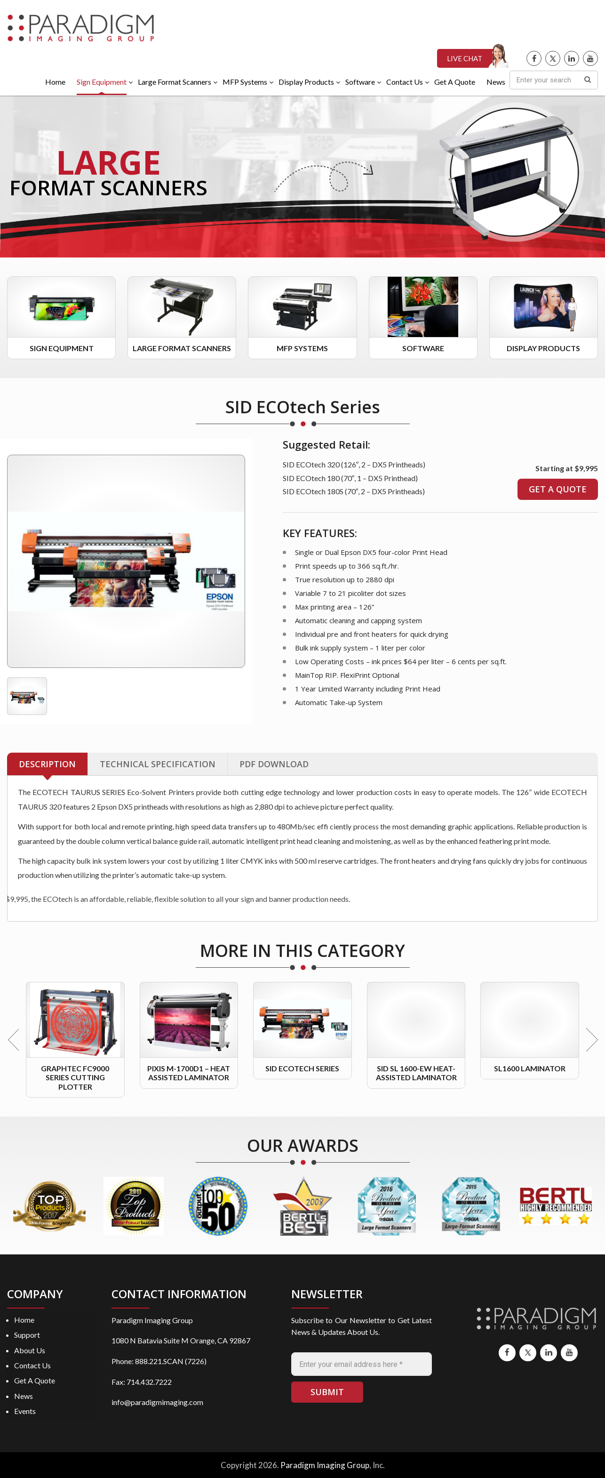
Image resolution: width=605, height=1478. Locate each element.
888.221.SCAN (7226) (171, 1361)
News (23, 1395)
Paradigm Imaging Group (324, 1465)
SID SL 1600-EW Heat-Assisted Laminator (416, 1073)
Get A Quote (34, 1380)
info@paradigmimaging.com (157, 1402)
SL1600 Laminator (529, 1068)
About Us (29, 1350)
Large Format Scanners (182, 348)
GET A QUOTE (558, 489)
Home (24, 1319)
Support (27, 1334)
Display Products (543, 348)
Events (25, 1410)
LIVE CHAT (464, 58)
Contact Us (32, 1365)
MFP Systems (302, 348)
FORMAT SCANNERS (108, 187)
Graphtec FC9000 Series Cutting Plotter (75, 1077)
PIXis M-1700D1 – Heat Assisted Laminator (188, 1073)
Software (423, 348)
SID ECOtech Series (302, 1068)
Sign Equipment (62, 348)
